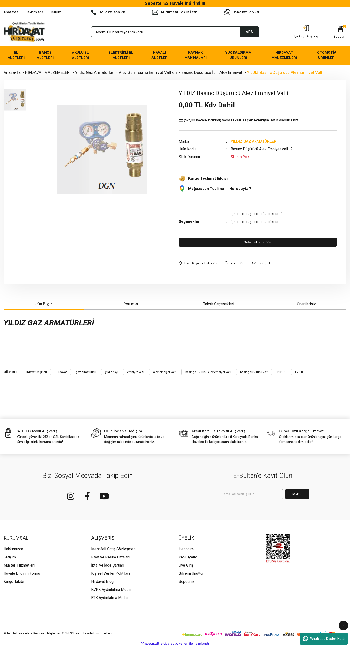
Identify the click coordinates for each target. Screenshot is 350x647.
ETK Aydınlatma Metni (109, 597)
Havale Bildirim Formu (22, 573)
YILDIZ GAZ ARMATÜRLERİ (254, 141)
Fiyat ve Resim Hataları (110, 557)
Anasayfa (11, 12)
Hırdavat (61, 372)
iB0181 (281, 372)
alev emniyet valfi (164, 372)
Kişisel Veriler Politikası (111, 573)
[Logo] (24, 32)
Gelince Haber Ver (258, 242)
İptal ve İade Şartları (107, 565)
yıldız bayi (111, 372)
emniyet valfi (135, 372)
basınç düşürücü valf (254, 372)
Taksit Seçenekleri (218, 304)
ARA (249, 32)
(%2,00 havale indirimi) (238, 120)
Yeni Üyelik (188, 557)
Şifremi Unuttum (192, 573)
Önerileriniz (306, 304)
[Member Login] (306, 32)
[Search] (175, 31)
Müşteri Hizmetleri (19, 565)
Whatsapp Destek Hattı (324, 638)
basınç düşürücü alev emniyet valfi (208, 372)
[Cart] (340, 32)
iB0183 (299, 372)
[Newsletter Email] (249, 494)
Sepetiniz (187, 581)
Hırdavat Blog (102, 581)
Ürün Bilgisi (44, 304)
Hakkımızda (34, 12)
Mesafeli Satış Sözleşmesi (113, 549)
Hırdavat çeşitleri (36, 372)
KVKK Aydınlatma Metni (111, 589)
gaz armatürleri (86, 372)
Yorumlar (131, 304)
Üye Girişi (186, 565)
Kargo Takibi (14, 581)
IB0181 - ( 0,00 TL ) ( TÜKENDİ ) (259, 214)
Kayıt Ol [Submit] (297, 494)
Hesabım (186, 549)
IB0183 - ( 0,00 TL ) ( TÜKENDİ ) (259, 222)
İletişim (55, 12)
